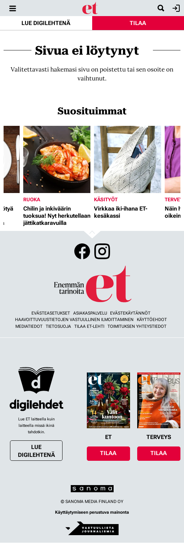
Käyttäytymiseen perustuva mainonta (92, 512)
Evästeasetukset (50, 313)
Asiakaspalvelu (90, 313)
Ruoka (31, 199)
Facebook (82, 251)
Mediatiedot (29, 326)
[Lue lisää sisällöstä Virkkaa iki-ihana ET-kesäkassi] (127, 159)
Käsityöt (106, 199)
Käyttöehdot (152, 319)
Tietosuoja (58, 326)
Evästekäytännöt (130, 313)
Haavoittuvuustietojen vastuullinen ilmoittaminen (74, 319)
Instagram (102, 251)
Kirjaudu (175, 8)
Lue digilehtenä (45, 23)
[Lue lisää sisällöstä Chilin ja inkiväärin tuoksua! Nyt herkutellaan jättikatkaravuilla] (56, 159)
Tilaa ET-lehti (89, 326)
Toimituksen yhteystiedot (137, 326)
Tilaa (138, 23)
